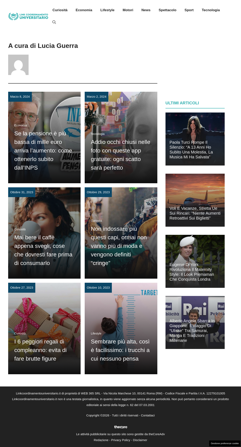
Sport (188, 10)
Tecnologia (211, 10)
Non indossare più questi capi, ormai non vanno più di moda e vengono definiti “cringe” (119, 246)
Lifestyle (107, 10)
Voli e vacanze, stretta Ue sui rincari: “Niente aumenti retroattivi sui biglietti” (195, 213)
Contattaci (148, 415)
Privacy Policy (120, 440)
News (145, 10)
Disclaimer (140, 440)
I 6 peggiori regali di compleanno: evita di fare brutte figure (40, 350)
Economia (84, 10)
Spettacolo (167, 10)
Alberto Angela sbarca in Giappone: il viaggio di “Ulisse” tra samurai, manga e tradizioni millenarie (192, 331)
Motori (128, 10)
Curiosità (60, 10)
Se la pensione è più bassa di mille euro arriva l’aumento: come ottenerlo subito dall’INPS (43, 150)
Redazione (101, 440)
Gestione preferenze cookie (225, 443)
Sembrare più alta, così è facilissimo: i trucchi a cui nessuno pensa (120, 350)
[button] (54, 22)
